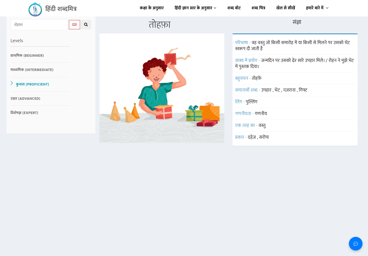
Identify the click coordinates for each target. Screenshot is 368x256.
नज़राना (290, 90)
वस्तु (262, 125)
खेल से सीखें (285, 8)
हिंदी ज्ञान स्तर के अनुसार (196, 8)
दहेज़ (252, 137)
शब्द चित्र (258, 8)
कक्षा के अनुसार (152, 8)
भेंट (278, 90)
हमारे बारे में (317, 8)
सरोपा (264, 137)
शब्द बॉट (234, 8)
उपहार (267, 90)
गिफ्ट (303, 90)
